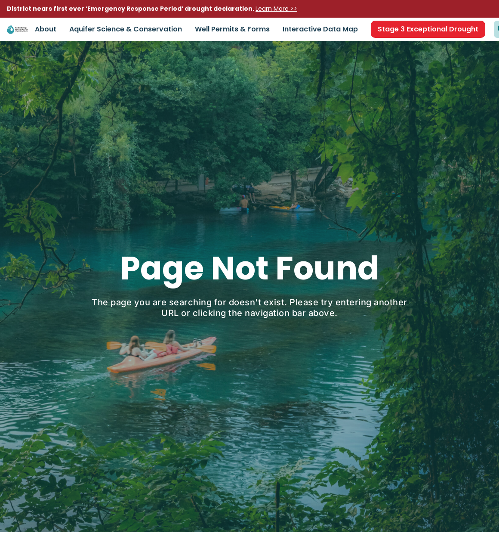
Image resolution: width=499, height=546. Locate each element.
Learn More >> (276, 8)
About (45, 29)
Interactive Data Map (320, 29)
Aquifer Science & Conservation (125, 29)
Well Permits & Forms (232, 29)
